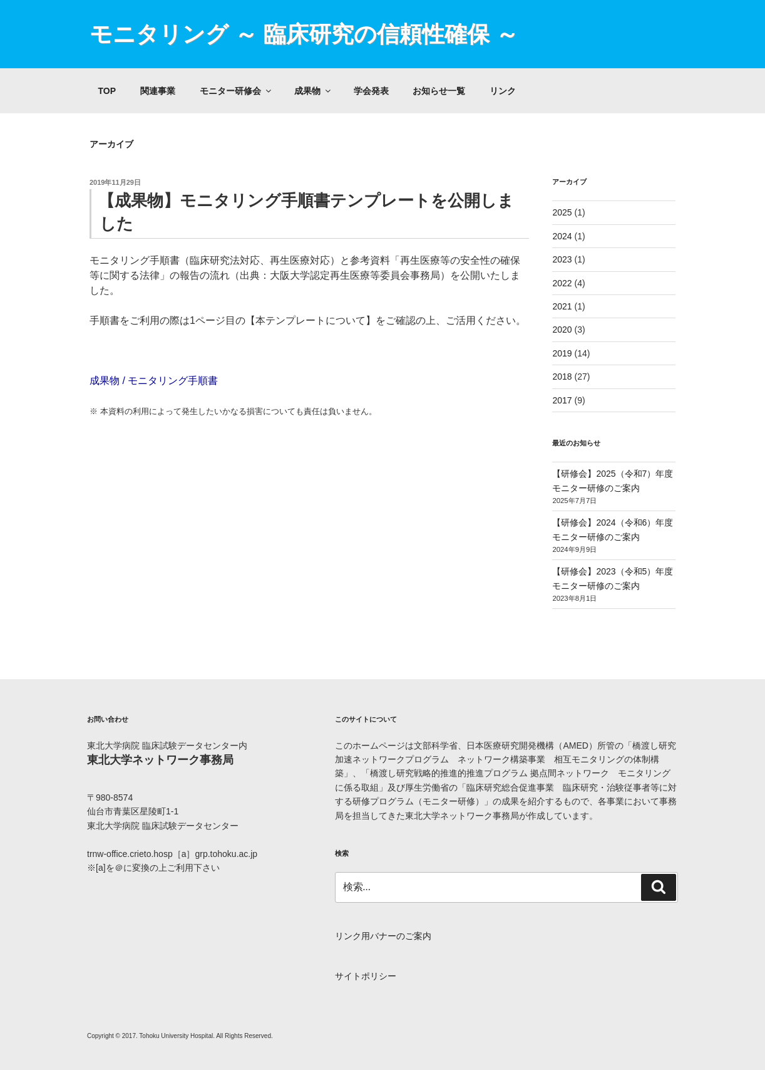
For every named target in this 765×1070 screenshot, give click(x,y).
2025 (562, 212)
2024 (562, 236)
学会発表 (371, 91)
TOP (107, 91)
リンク (503, 91)
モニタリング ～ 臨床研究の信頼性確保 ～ (304, 34)
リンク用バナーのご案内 (383, 936)
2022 (562, 283)
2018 (562, 376)
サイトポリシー (365, 976)
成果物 (313, 91)
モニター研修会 (236, 91)
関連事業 (157, 91)
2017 (562, 400)
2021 (562, 306)
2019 (562, 353)
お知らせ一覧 (439, 91)
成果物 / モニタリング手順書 (154, 380)
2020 (562, 330)
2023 (562, 259)
